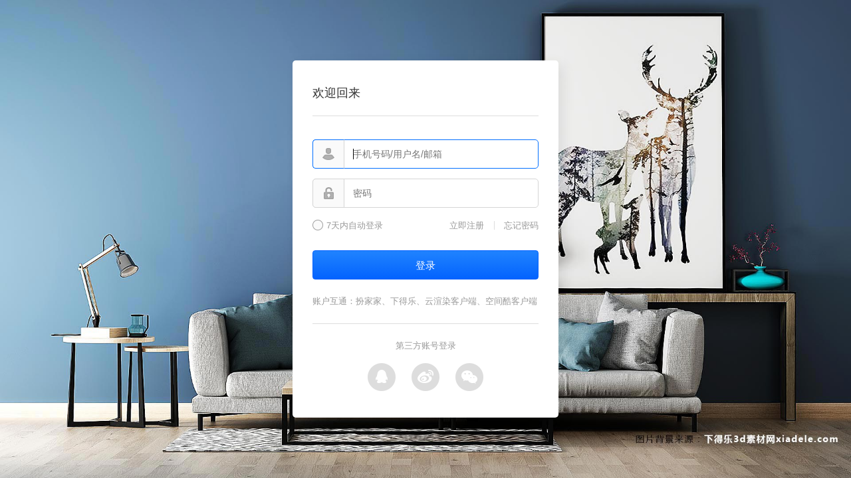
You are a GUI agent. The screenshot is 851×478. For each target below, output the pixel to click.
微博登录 (425, 377)
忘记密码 (521, 225)
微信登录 (469, 377)
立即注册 (466, 225)
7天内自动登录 (354, 225)
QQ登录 (382, 377)
